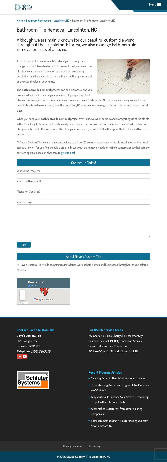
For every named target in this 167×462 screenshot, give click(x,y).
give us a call (68, 153)
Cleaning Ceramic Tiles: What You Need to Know (118, 378)
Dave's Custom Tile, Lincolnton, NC (88, 456)
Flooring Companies (73, 446)
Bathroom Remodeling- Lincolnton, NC (47, 20)
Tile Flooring (94, 446)
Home (20, 20)
